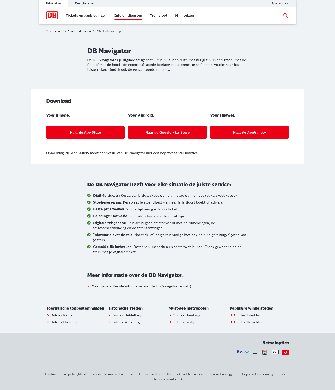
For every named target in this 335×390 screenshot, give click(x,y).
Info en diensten (79, 31)
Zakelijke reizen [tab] (84, 3)
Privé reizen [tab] (53, 3)
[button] (76, 308)
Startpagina (53, 31)
